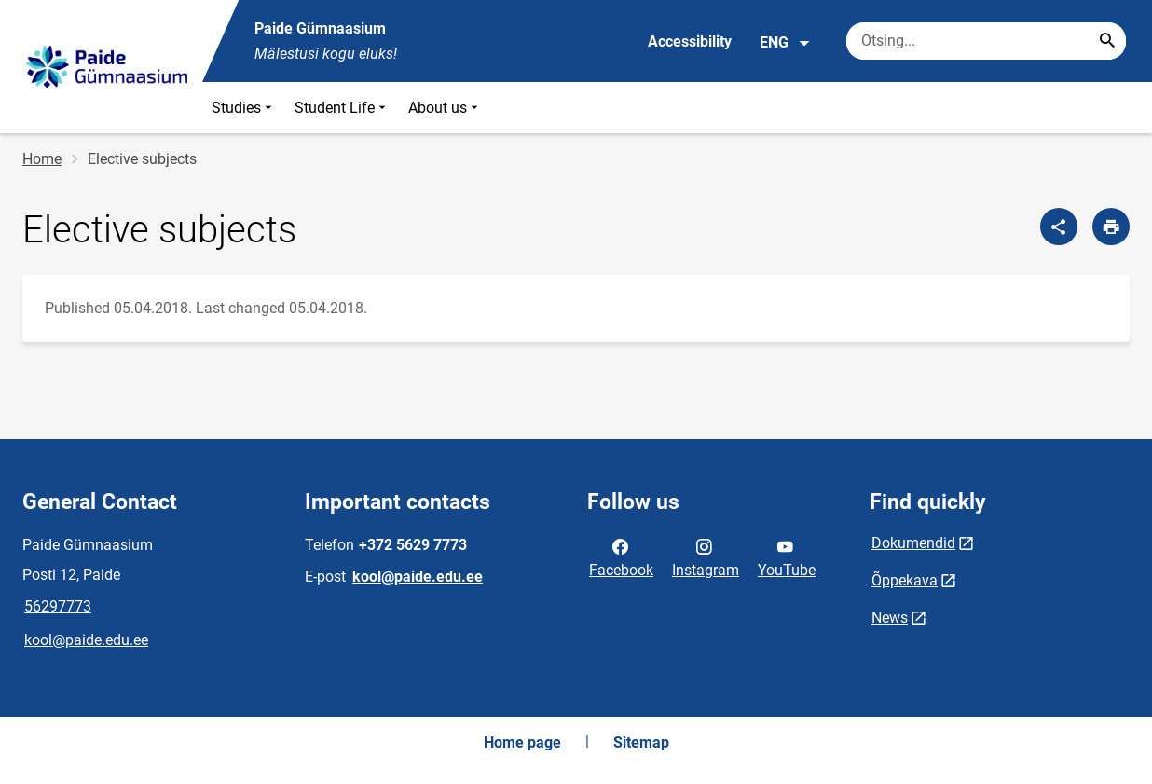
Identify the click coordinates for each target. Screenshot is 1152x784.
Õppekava (904, 580)
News (889, 617)
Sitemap (641, 742)
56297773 (57, 606)
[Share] (1058, 226)
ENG (785, 43)
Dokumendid (913, 543)
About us (445, 108)
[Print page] (1111, 226)
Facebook (621, 556)
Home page (522, 742)
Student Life (342, 108)
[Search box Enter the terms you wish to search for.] (986, 41)
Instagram (705, 556)
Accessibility (690, 41)
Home (42, 159)
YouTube (787, 556)
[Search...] (1107, 41)
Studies (244, 108)
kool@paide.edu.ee (86, 640)
